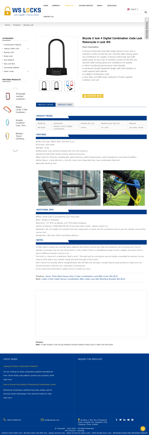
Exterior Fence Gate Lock (12, 433)
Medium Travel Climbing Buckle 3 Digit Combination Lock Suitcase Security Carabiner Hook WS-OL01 (21, 136)
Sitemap (80, 431)
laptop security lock (57, 433)
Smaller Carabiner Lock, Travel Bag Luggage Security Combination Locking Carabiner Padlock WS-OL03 (21, 123)
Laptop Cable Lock (11, 48)
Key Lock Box (9, 64)
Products (70, 5)
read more (7, 379)
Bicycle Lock (28, 25)
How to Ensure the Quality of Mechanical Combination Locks (29, 384)
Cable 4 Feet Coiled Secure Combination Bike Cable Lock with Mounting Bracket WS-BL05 (83, 279)
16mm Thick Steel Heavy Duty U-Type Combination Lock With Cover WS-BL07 (81, 276)
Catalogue (112, 5)
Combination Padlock (12, 45)
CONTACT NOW (94, 96)
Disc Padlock (9, 60)
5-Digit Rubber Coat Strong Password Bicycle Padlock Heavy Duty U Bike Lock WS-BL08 (77, 345)
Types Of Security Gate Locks (78, 433)
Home (45, 5)
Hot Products (70, 431)
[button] (15, 88)
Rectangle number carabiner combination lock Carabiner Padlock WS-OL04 (21, 96)
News (100, 5)
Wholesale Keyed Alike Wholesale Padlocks (130, 433)
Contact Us (48, 16)
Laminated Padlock (11, 67)
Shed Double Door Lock (101, 433)
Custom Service (86, 5)
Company (56, 5)
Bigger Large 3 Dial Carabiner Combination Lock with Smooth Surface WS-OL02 (21, 109)
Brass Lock (8, 56)
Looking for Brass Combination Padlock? (20, 366)
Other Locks (9, 71)
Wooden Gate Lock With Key (35, 433)
